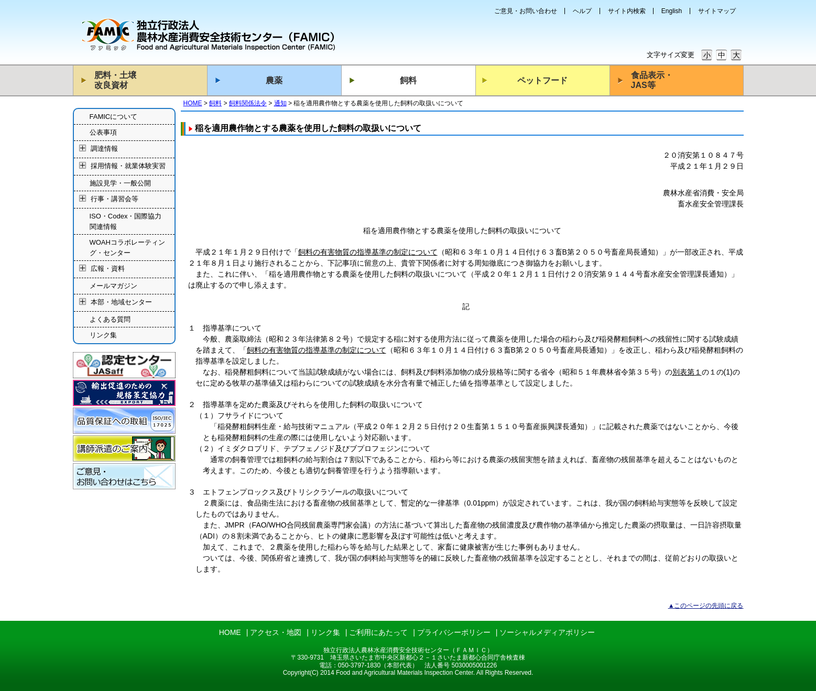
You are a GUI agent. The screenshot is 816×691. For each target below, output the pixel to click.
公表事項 (103, 132)
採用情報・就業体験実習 (128, 166)
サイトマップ (717, 11)
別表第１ (687, 372)
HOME (192, 103)
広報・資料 (108, 269)
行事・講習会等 (114, 199)
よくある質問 (110, 319)
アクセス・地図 (275, 632)
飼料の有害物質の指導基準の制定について (368, 252)
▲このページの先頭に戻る (706, 605)
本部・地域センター (121, 302)
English (671, 11)
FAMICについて (114, 116)
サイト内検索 (627, 11)
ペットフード (542, 80)
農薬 (274, 80)
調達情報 (104, 148)
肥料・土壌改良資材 (115, 80)
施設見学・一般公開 (120, 183)
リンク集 (103, 335)
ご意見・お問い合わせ (525, 11)
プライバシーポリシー (454, 632)
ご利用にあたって (378, 632)
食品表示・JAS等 (652, 80)
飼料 (408, 80)
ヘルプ (582, 11)
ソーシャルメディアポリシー (547, 632)
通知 (280, 103)
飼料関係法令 (248, 103)
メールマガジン (113, 286)
